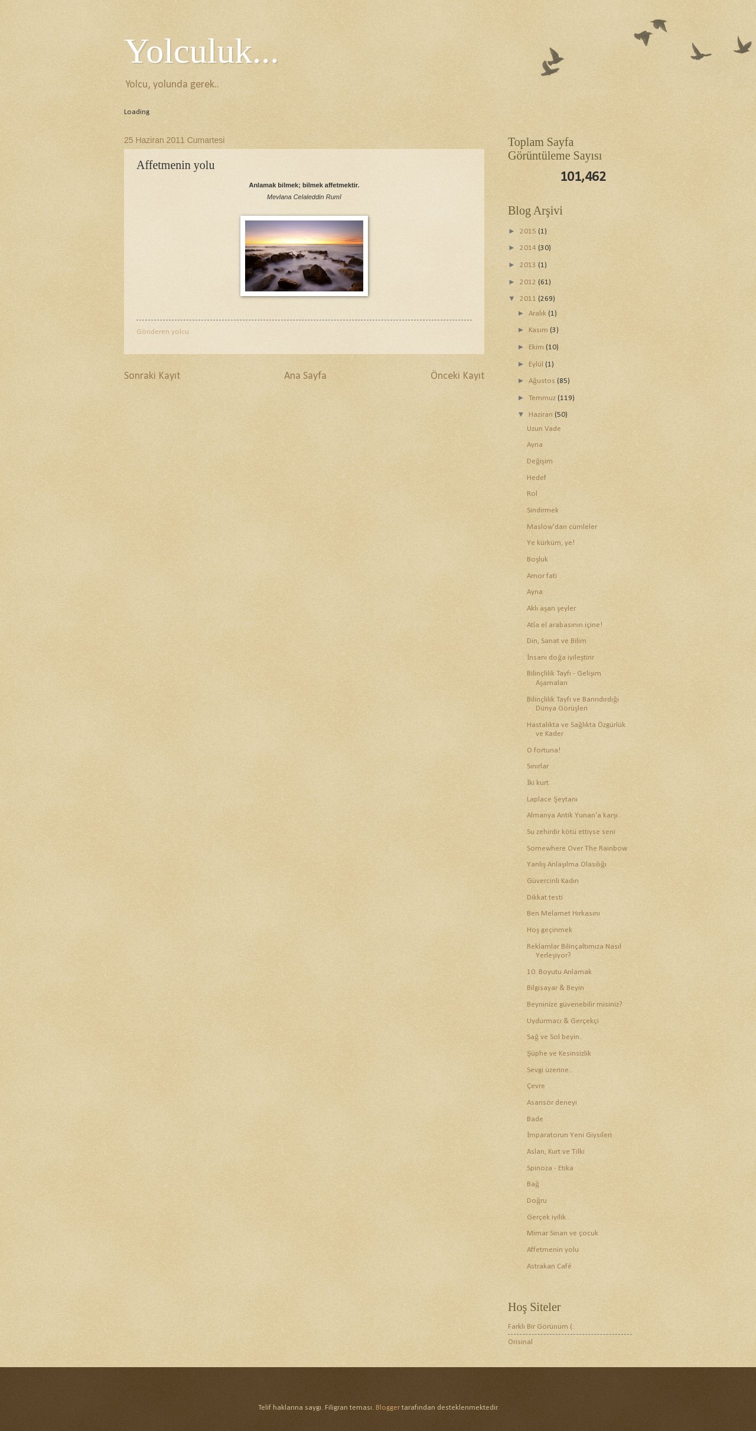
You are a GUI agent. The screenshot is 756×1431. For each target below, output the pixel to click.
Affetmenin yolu (553, 1250)
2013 (529, 265)
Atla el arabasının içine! (564, 625)
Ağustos (542, 381)
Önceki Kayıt (457, 376)
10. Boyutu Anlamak (559, 972)
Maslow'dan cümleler (562, 527)
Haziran (542, 414)
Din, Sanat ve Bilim (556, 641)
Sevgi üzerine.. (549, 1070)
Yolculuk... (201, 50)
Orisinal (520, 1342)
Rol (532, 494)
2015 (529, 231)
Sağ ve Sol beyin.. (554, 1037)
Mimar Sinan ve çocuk (562, 1233)
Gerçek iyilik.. (548, 1217)
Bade (535, 1119)
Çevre (536, 1086)
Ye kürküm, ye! (551, 543)
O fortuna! (544, 750)
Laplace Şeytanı (552, 799)
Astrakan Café (549, 1266)
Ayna (535, 445)
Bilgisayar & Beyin (555, 988)
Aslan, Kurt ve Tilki (556, 1152)
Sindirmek (543, 510)
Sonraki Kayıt (152, 376)
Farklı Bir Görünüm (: (541, 1327)
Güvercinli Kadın (553, 881)
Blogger (388, 1407)
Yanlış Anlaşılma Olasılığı (566, 864)
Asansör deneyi (552, 1102)
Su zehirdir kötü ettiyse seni (571, 832)
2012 (529, 282)
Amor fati (542, 576)
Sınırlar (538, 766)
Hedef (536, 478)
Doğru (536, 1201)
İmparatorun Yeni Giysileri (569, 1135)
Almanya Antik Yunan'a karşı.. (574, 815)
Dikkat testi (545, 897)
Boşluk (537, 559)
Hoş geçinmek (549, 930)
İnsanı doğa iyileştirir (560, 657)
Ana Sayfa (305, 376)
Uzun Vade (544, 429)
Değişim (539, 461)
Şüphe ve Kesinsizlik (559, 1053)
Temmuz (543, 398)
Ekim (537, 347)
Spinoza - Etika (550, 1168)
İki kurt (538, 783)
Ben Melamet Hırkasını (563, 913)
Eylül (537, 364)
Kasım (539, 330)
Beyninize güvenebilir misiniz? (575, 1004)
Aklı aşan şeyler (551, 608)
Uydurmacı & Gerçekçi (563, 1021)
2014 (529, 248)
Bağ (533, 1184)
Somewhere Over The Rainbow (577, 848)
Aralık (538, 313)
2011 (529, 299)
